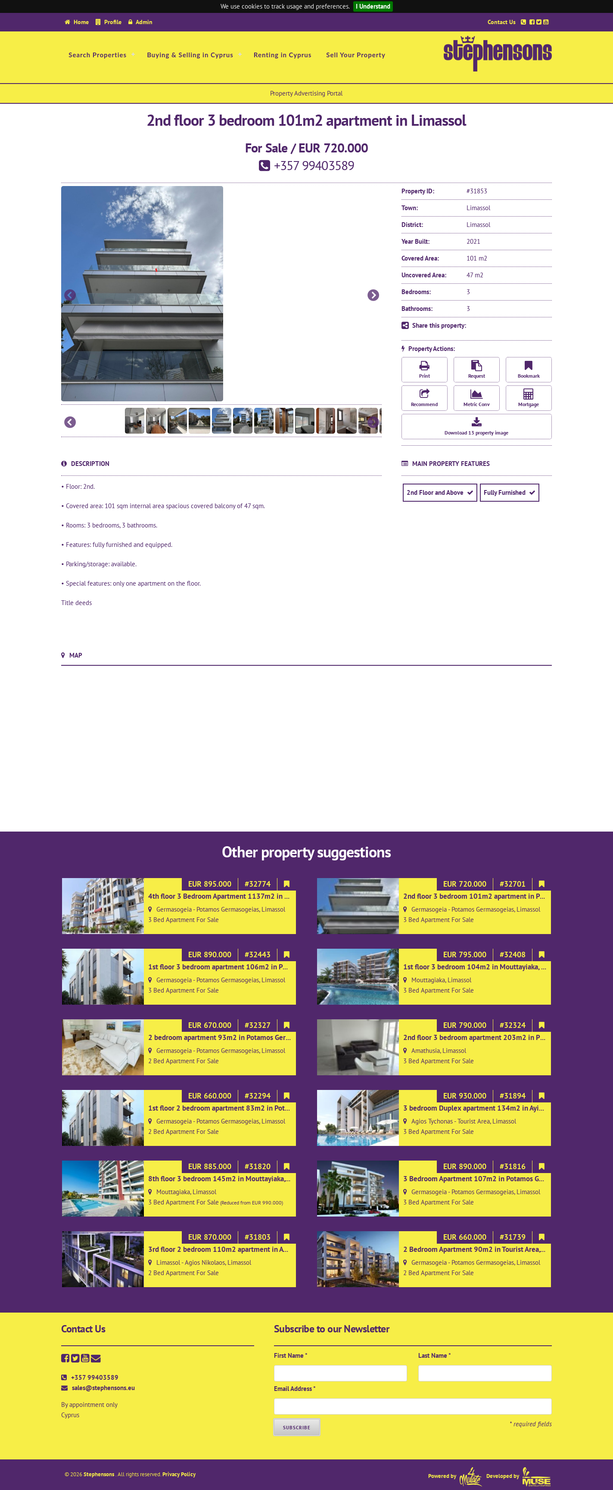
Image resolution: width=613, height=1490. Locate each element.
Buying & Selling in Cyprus (190, 55)
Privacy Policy (179, 1474)
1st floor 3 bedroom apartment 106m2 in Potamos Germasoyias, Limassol (262, 967)
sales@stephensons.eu (103, 1388)
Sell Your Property (356, 55)
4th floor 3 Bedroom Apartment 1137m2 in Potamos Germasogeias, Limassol (267, 896)
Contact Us (502, 22)
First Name (291, 1355)
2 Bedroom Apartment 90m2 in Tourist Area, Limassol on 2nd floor (506, 1249)
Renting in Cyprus (283, 55)
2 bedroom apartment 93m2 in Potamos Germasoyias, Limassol (246, 1037)
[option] (221, 293)
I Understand (373, 6)
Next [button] (373, 295)
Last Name (434, 1355)
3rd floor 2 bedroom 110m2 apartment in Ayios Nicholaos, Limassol (253, 1249)
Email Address (295, 1388)
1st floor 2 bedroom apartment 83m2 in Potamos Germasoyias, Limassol (260, 1108)
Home (81, 22)
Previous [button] (69, 295)
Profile (112, 22)
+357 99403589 (94, 1377)
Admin (144, 22)
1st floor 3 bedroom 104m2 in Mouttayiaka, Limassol (486, 967)
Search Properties (97, 55)
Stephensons (99, 1474)
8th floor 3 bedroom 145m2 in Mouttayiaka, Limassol (231, 1178)
